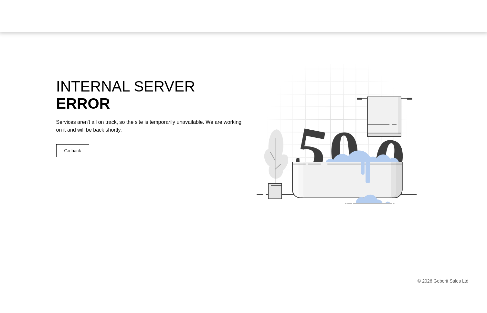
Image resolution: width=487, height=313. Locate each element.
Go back (72, 150)
